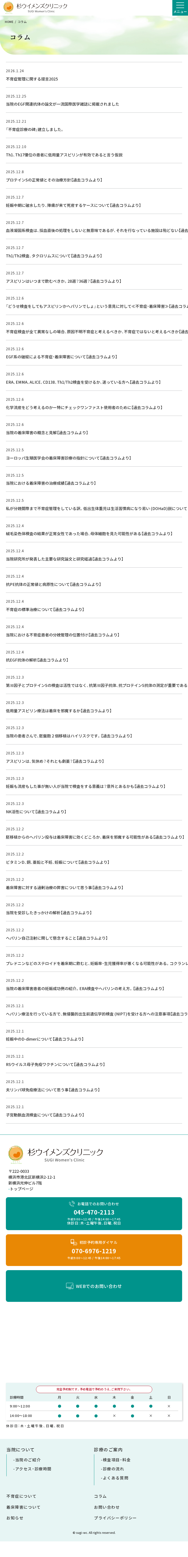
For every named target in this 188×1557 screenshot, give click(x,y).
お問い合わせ (107, 1507)
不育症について (21, 1496)
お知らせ (15, 1518)
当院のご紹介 (28, 1460)
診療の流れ (113, 1469)
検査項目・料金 (117, 1460)
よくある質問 (116, 1478)
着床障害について (23, 1507)
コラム (100, 1496)
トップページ (21, 1189)
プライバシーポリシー (115, 1518)
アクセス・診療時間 (33, 1469)
